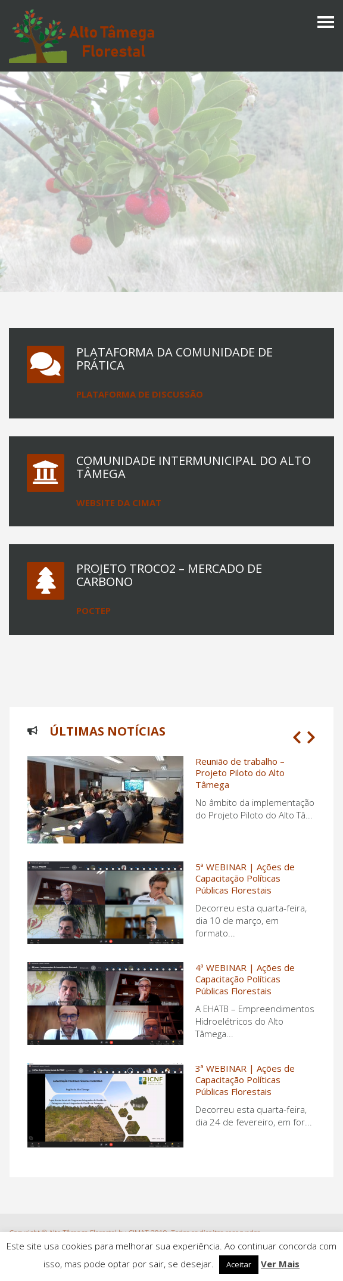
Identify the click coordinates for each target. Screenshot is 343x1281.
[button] (296, 737)
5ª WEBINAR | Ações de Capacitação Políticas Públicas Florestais (245, 878)
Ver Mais (280, 1264)
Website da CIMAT (118, 502)
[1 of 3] (168, 960)
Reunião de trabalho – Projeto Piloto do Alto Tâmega (240, 772)
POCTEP (93, 610)
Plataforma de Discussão (139, 394)
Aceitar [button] (238, 1264)
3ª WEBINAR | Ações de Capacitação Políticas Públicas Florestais (245, 1079)
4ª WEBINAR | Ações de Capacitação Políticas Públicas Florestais (245, 979)
